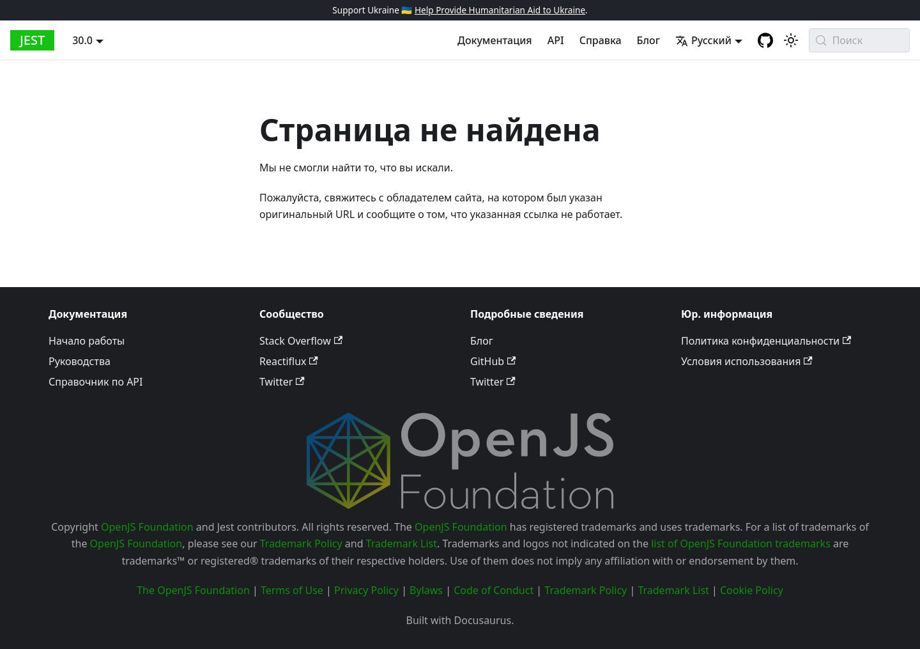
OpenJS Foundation (147, 527)
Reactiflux (288, 361)
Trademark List (401, 543)
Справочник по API (95, 382)
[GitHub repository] (765, 40)
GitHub (493, 361)
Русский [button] (703, 40)
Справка (600, 40)
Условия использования (747, 361)
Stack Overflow (300, 341)
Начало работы (87, 341)
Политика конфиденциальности (766, 341)
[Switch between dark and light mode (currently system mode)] (791, 40)
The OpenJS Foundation (193, 590)
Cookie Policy (751, 590)
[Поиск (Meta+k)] (859, 40)
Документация (494, 40)
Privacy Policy (366, 590)
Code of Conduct (493, 590)
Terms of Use (292, 590)
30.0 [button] (82, 40)
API (556, 40)
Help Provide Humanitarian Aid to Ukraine (500, 10)
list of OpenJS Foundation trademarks (741, 543)
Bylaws (426, 590)
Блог (648, 40)
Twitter (282, 382)
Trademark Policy (301, 543)
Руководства (80, 361)
